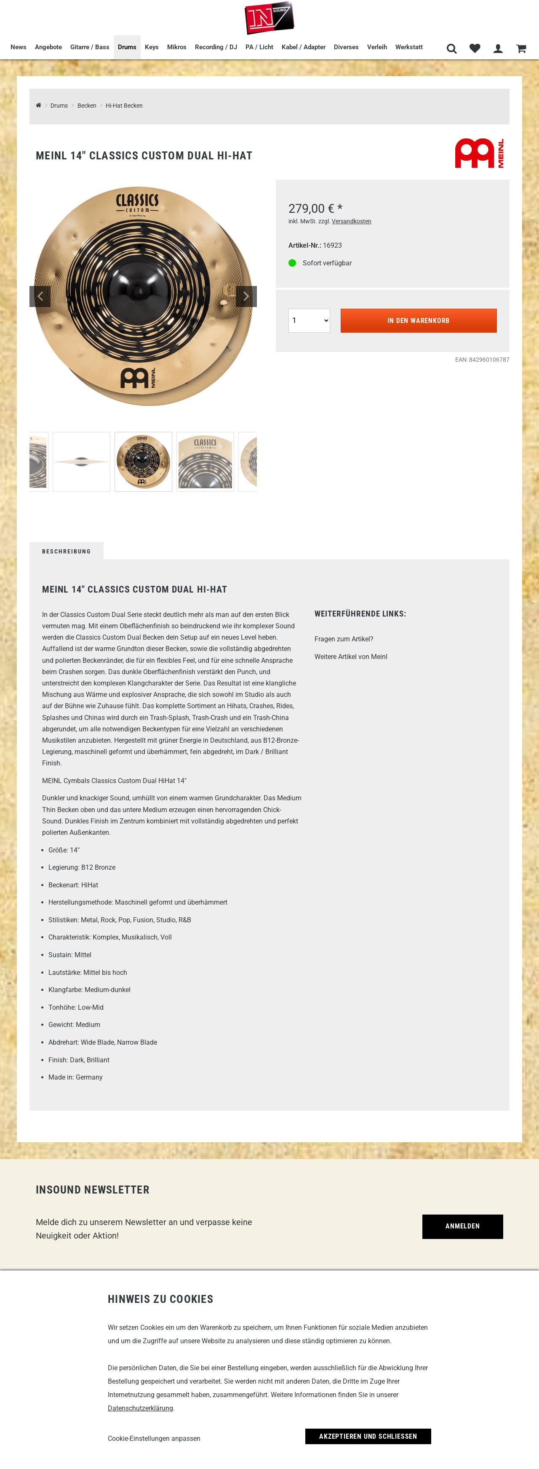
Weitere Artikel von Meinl (351, 657)
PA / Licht (259, 47)
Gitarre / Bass (89, 47)
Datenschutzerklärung (140, 1408)
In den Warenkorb (418, 321)
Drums (127, 47)
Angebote (48, 47)
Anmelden (463, 1226)
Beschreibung (66, 551)
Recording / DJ (216, 47)
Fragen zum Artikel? (344, 639)
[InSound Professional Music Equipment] (38, 106)
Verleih (377, 47)
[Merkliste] (474, 49)
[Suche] (451, 49)
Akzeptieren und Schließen (368, 1436)
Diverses (346, 47)
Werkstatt (409, 47)
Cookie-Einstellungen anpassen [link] (154, 1439)
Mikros (177, 47)
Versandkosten (351, 221)
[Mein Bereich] (498, 49)
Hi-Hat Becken (124, 105)
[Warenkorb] (521, 49)
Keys (152, 47)
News (19, 47)
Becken (86, 105)
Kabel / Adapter (304, 47)
